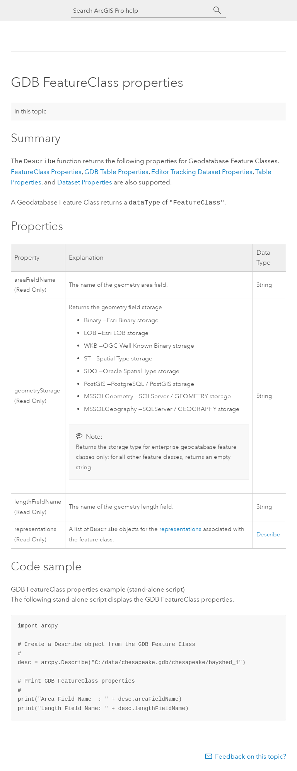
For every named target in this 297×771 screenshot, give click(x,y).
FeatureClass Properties (46, 171)
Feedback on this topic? (250, 755)
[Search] (217, 10)
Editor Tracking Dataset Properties (202, 171)
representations (180, 528)
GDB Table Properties (116, 171)
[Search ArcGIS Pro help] (140, 10)
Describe (268, 533)
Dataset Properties (84, 181)
